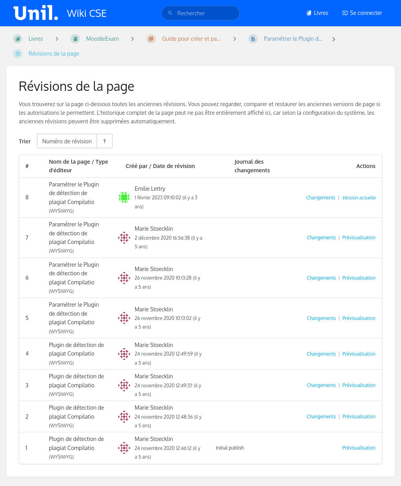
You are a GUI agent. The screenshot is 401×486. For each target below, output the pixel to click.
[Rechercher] (170, 13)
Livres (317, 12)
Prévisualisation (359, 237)
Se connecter (362, 12)
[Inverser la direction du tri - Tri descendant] (104, 141)
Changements (320, 198)
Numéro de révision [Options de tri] (67, 141)
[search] (200, 13)
